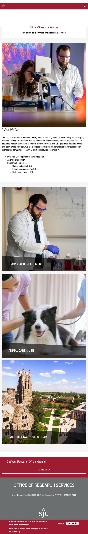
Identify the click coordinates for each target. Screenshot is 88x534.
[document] (30, 526)
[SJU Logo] (44, 513)
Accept (61, 523)
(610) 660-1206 (70, 495)
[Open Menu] (84, 6)
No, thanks (72, 523)
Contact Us (44, 470)
